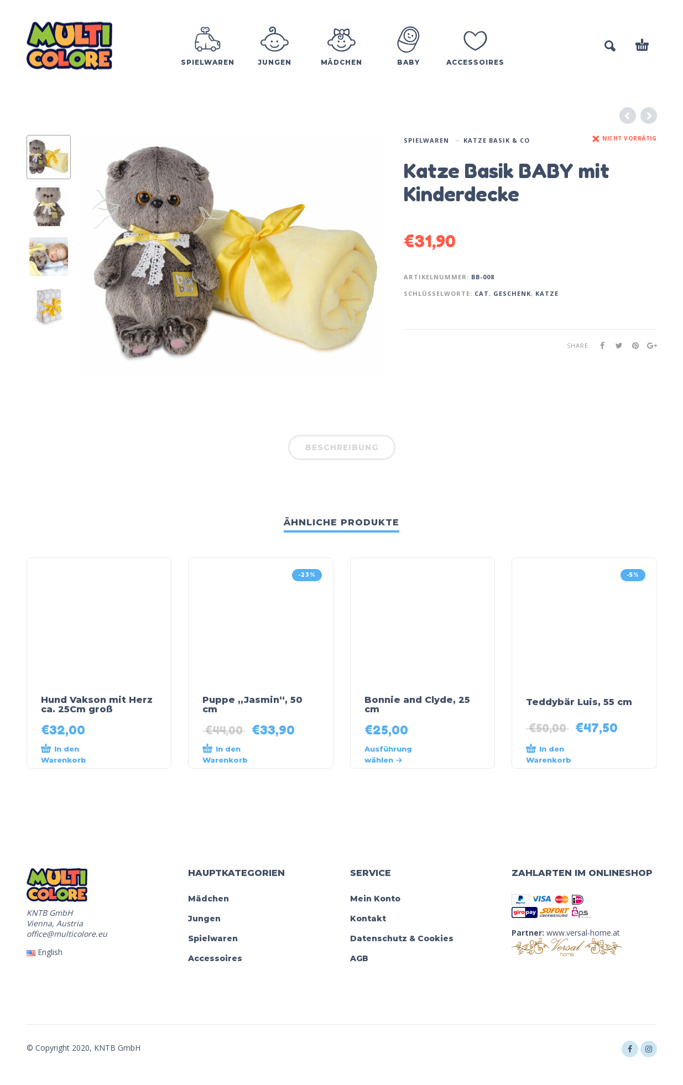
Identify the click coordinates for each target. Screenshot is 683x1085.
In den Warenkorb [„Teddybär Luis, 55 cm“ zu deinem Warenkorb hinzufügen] (548, 753)
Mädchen (208, 899)
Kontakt (368, 919)
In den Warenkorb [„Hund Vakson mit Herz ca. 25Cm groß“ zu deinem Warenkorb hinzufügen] (63, 753)
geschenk (512, 293)
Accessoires (215, 958)
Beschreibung (341, 447)
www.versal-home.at (583, 932)
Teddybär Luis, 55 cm (579, 702)
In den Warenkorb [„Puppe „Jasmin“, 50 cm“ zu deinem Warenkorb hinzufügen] (225, 753)
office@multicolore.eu (67, 933)
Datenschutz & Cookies (401, 938)
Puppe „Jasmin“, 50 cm (252, 704)
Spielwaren (426, 140)
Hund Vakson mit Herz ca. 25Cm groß (97, 704)
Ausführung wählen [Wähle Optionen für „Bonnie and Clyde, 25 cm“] (388, 754)
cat (482, 293)
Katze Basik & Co (496, 140)
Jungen (204, 919)
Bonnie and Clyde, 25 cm (417, 704)
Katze (547, 293)
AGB (359, 958)
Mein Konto (375, 899)
